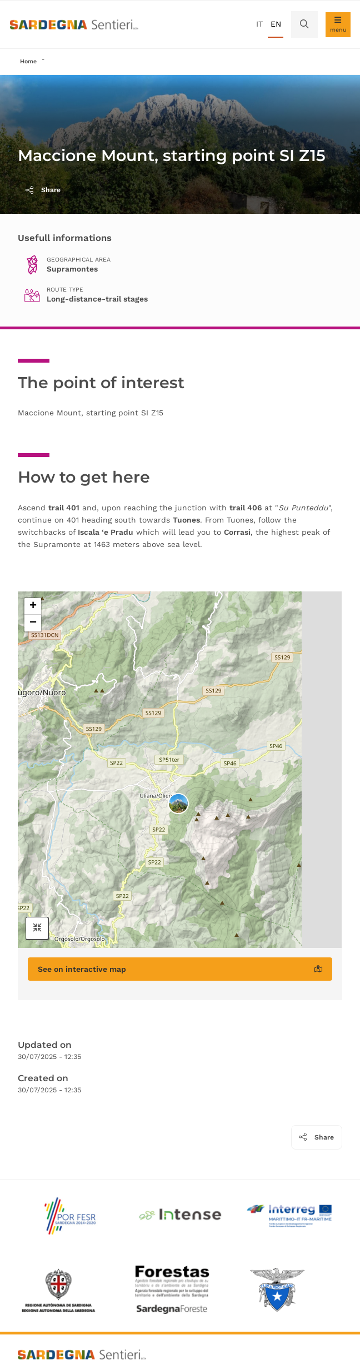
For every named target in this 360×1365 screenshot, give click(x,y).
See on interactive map (180, 969)
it (259, 23)
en (276, 23)
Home (28, 61)
